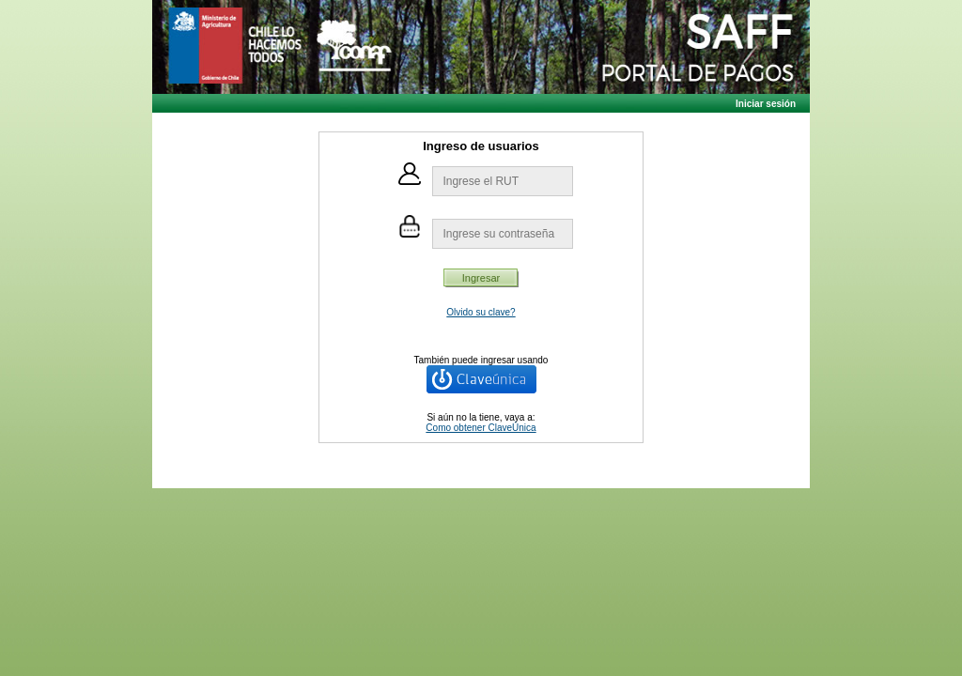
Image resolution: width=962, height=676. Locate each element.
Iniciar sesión (766, 104)
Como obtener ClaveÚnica (480, 427)
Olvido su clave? (480, 312)
